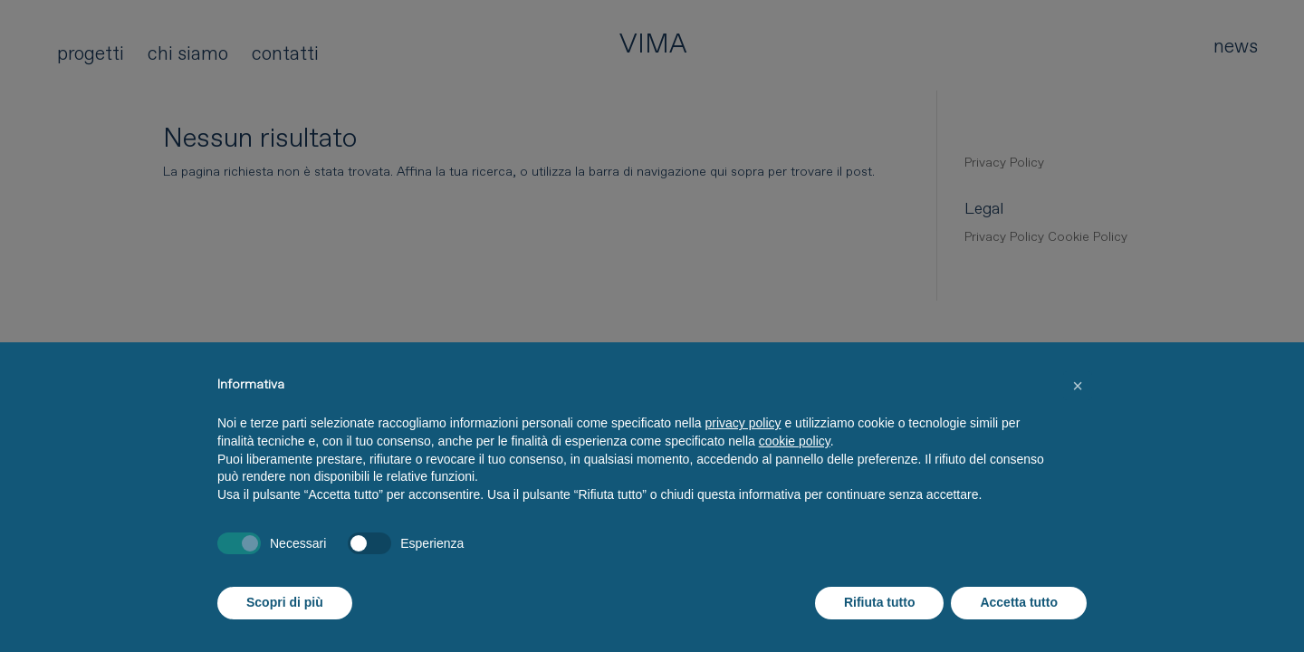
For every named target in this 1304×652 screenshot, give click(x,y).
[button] (1077, 385)
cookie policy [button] (794, 441)
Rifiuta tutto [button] (880, 602)
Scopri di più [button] (284, 602)
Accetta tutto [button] (1019, 602)
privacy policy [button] (743, 423)
